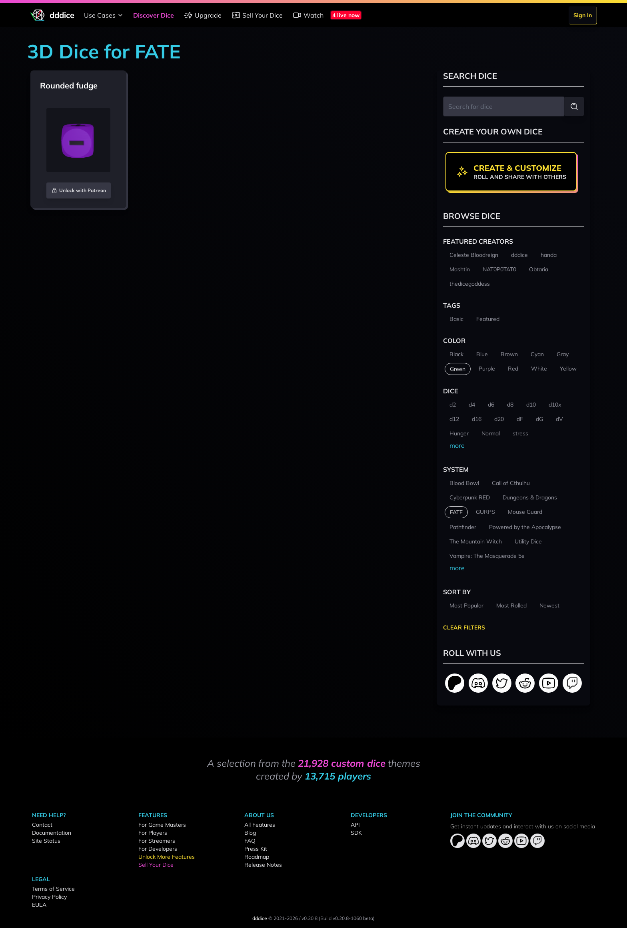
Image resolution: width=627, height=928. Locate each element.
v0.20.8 (309, 918)
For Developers (157, 848)
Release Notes (263, 864)
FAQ (250, 840)
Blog (250, 832)
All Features (259, 824)
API (355, 824)
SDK (356, 832)
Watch (307, 15)
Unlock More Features (166, 856)
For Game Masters (162, 824)
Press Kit (255, 848)
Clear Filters (464, 627)
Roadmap (256, 856)
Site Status (46, 840)
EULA (39, 904)
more (457, 445)
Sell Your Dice (257, 15)
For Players (152, 832)
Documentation (51, 832)
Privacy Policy (49, 896)
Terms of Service (53, 888)
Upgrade (203, 15)
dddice (259, 918)
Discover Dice (153, 15)
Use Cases (104, 15)
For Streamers (156, 840)
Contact (42, 824)
